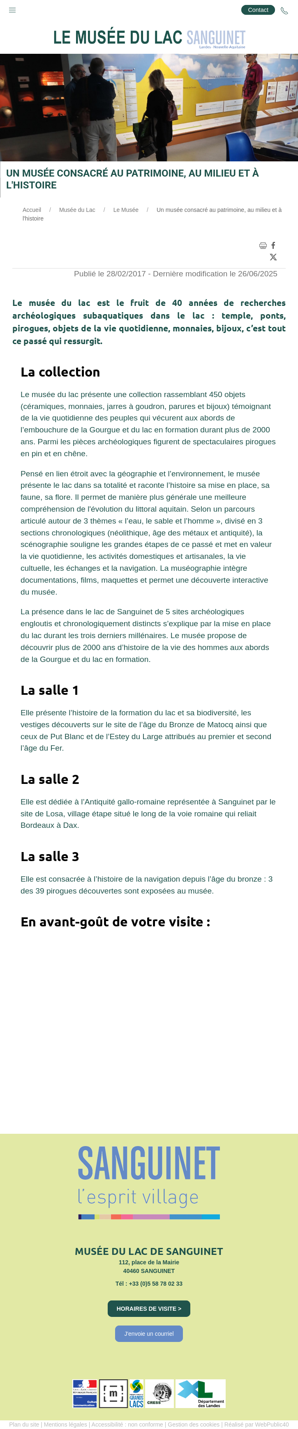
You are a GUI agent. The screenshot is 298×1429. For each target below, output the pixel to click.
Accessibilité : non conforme (127, 1424)
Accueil (32, 210)
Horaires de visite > (149, 1308)
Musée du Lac (77, 210)
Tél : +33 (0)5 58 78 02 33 (149, 1283)
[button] (12, 8)
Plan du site (24, 1424)
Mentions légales (65, 1424)
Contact (258, 10)
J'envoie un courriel (148, 1333)
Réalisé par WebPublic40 (256, 1424)
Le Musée (126, 210)
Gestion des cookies (193, 1424)
